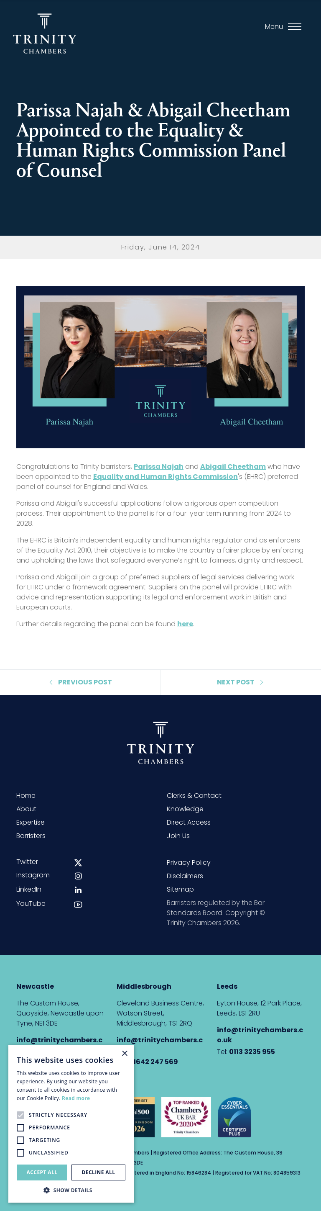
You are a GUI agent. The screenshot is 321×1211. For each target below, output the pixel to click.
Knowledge (185, 809)
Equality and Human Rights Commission (165, 476)
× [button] (124, 1054)
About (26, 809)
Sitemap (180, 889)
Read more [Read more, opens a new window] (76, 1098)
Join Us (178, 836)
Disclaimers (185, 876)
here (185, 624)
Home (26, 795)
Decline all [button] (98, 1172)
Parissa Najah (158, 466)
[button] (71, 1190)
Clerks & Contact (194, 795)
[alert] (71, 1124)
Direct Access (189, 822)
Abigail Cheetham (233, 466)
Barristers (31, 836)
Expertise (30, 822)
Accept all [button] (42, 1172)
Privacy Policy (189, 862)
